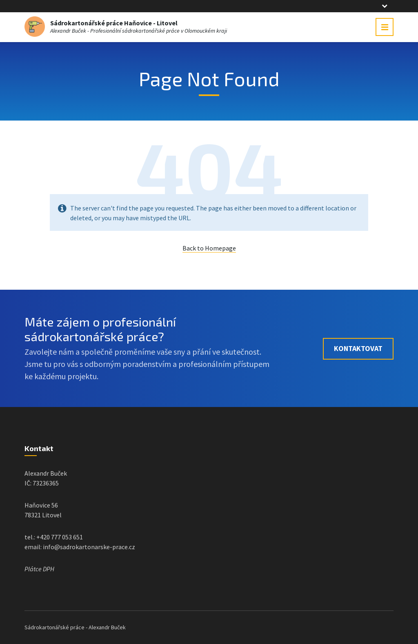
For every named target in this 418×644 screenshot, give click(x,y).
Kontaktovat (358, 348)
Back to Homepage (209, 248)
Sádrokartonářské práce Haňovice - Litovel (114, 23)
